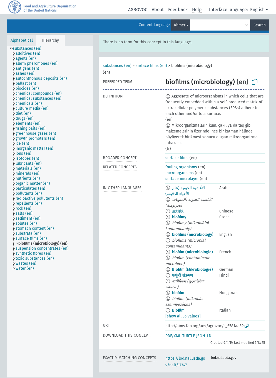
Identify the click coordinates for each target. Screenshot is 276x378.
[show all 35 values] (183, 316)
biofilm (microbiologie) (192, 252)
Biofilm (178, 310)
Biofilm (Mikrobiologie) (192, 269)
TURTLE (188, 336)
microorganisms (179, 173)
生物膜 (178, 211)
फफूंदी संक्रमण (182, 275)
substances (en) (117, 65)
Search (259, 25)
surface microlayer (182, 178)
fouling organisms (181, 167)
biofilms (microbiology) (192, 234)
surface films (176, 158)
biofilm (178, 293)
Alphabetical (22, 40)
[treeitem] (29, 48)
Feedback (178, 9)
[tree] (50, 211)
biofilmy (179, 217)
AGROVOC (137, 9)
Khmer (179, 25)
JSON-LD (203, 336)
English (257, 9)
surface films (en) (151, 65)
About (158, 9)
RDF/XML (173, 336)
